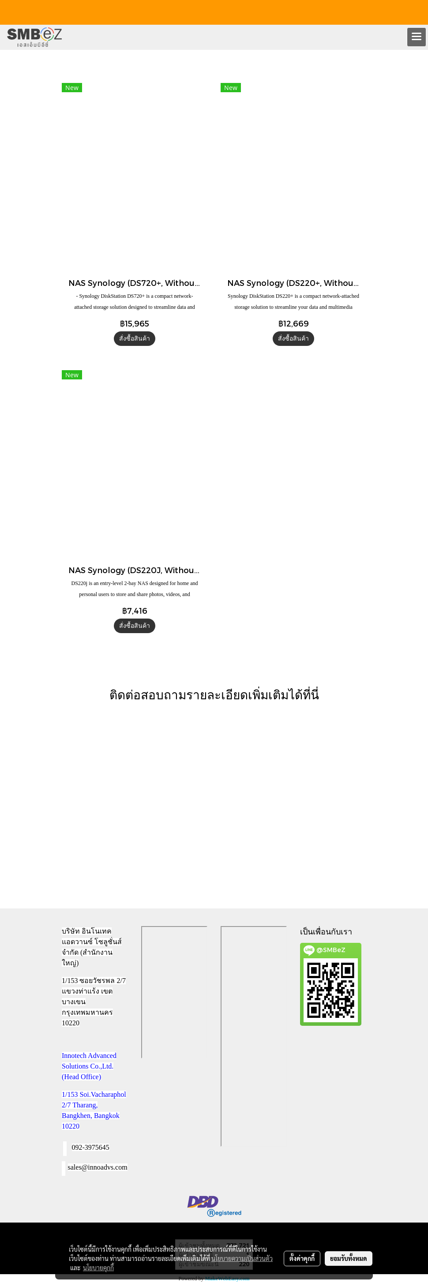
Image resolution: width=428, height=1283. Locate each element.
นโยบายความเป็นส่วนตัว (242, 1258)
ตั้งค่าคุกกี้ (302, 1258)
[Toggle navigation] (416, 37)
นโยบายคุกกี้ (98, 1268)
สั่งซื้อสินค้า (134, 338)
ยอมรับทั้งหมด (348, 1258)
